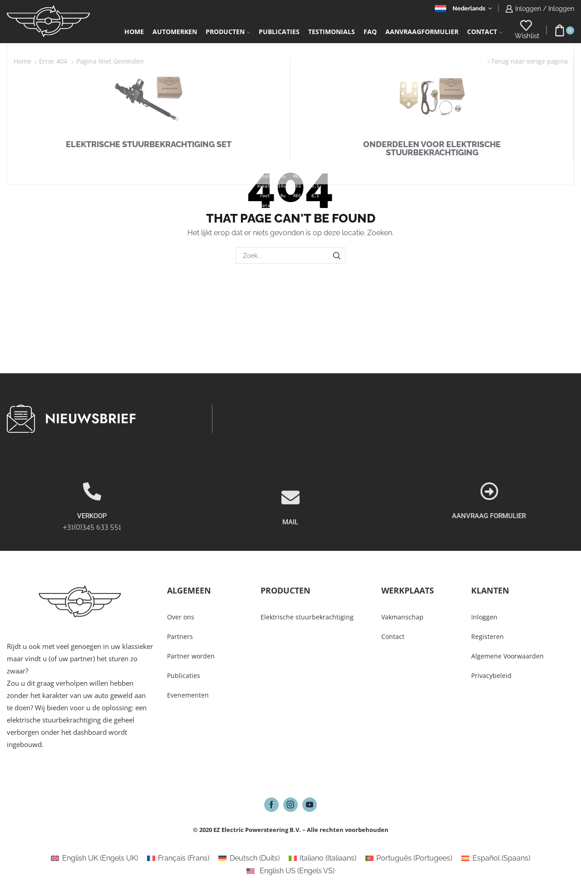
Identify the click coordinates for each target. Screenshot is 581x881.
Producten (228, 31)
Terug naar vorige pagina (529, 61)
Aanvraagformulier (421, 31)
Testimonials (331, 31)
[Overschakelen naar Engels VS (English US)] (290, 871)
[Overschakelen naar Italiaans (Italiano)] (322, 858)
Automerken (175, 31)
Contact (484, 31)
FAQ (370, 31)
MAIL (290, 547)
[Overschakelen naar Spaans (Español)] (495, 858)
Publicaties (279, 31)
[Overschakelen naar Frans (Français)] (178, 858)
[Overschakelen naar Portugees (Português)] (409, 858)
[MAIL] (290, 522)
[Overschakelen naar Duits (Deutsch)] (249, 858)
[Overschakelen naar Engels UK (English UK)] (94, 858)
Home (134, 31)
